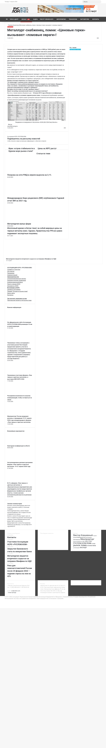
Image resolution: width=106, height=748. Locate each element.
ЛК (7, 19)
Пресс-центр (14, 19)
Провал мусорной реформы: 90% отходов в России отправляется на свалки (19, 512)
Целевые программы (14, 289)
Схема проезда (12, 592)
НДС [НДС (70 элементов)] (83, 541)
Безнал (26, 19)
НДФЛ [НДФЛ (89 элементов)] (86, 541)
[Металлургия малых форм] (23, 221)
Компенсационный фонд (15, 282)
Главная (9, 25)
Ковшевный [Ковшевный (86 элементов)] (80, 537)
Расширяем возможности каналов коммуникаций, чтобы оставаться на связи (19, 398)
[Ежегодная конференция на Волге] (16, 444)
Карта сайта (11, 293)
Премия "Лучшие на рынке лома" (17, 291)
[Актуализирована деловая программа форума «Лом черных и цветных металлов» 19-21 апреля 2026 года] (16, 460)
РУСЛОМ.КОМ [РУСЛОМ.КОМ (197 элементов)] (79, 543)
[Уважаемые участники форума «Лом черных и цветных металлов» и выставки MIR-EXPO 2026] (16, 373)
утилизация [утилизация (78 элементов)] (76, 547)
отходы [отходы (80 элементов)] (93, 543)
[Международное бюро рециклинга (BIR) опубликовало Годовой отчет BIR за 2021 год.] (23, 196)
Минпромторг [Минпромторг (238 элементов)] (87, 539)
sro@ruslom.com (15, 590)
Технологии (73, 19)
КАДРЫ (35, 19)
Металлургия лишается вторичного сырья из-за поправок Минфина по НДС (31, 259)
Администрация (12, 275)
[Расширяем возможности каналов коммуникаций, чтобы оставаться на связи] (16, 394)
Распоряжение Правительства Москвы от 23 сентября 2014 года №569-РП (19, 524)
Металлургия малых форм (19, 224)
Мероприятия (61, 19)
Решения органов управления (16, 280)
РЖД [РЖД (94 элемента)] (90, 541)
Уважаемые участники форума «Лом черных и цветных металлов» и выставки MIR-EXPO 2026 (19, 377)
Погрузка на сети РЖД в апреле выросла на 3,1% (29, 175)
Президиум (10, 273)
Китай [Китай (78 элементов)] (74, 537)
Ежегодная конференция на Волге (18, 446)
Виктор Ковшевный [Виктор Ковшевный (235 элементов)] (83, 535)
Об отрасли (10, 271)
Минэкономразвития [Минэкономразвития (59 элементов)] (77, 541)
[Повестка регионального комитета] (43, 546)
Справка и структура (13, 269)
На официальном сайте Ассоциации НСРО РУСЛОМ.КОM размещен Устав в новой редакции (19, 324)
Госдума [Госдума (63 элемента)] (95, 535)
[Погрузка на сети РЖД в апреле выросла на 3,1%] (23, 172)
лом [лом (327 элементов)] (89, 543)
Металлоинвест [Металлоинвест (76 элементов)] (88, 537)
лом (8, 126)
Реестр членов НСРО (46, 19)
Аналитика (16, 25)
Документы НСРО (12, 286)
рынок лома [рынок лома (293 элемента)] (79, 545)
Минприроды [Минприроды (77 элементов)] (76, 539)
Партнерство (84, 19)
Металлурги (14, 126)
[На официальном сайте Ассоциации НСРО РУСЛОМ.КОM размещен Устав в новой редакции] (16, 320)
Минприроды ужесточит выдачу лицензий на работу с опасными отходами (18, 507)
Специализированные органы (16, 278)
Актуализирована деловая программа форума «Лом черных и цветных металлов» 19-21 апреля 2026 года (20, 464)
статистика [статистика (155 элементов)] (91, 545)
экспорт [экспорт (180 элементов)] (83, 547)
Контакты (95, 19)
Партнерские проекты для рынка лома (19, 300)
